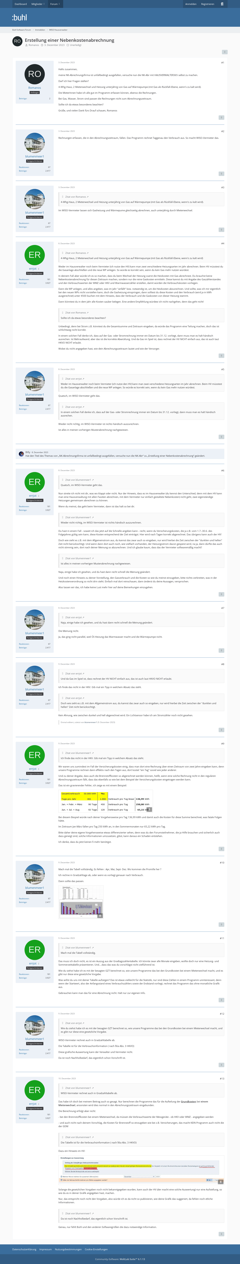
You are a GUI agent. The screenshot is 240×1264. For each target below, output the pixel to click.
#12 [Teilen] (222, 1013)
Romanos (34, 45)
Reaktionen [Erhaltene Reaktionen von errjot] (24, 279)
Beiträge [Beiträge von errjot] (23, 283)
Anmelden (190, 4)
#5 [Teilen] (222, 369)
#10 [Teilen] (222, 862)
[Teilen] (225, 52)
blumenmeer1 (91, 722)
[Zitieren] (221, 117)
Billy (27, 452)
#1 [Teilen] (222, 62)
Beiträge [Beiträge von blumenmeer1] (23, 170)
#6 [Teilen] (222, 470)
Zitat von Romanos (75, 196)
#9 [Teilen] (222, 743)
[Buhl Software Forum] (120, 17)
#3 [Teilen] (222, 187)
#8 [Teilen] (222, 664)
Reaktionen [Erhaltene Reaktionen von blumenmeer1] (24, 167)
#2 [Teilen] (222, 131)
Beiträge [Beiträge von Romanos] (23, 98)
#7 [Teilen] (222, 608)
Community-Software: (120, 1259)
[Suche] (222, 4)
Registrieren (207, 4)
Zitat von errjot (73, 378)
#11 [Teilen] (222, 938)
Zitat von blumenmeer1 (78, 479)
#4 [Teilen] (222, 243)
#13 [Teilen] (222, 1078)
